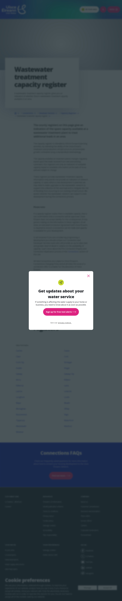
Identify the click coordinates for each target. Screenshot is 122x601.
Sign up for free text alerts (61, 312)
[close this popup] (88, 276)
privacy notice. (65, 323)
